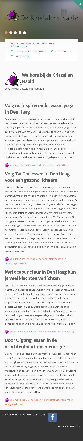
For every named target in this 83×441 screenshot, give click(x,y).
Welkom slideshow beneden (29, 51)
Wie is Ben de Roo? (11, 414)
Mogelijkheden (63, 51)
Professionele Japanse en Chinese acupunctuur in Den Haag (39, 331)
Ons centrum (21, 56)
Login (43, 414)
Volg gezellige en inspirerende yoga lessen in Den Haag (39, 165)
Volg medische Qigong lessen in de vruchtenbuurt (32, 45)
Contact (27, 414)
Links (35, 414)
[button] (81, 0)
